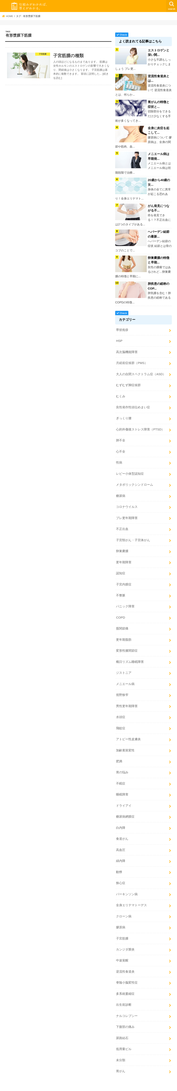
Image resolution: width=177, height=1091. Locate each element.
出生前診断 (123, 996)
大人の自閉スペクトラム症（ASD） (141, 372)
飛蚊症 (120, 722)
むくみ (120, 394)
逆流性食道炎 (125, 963)
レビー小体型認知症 (130, 470)
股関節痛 (122, 624)
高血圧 (120, 842)
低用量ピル (123, 1039)
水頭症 (120, 711)
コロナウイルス (127, 503)
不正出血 (122, 525)
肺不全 (120, 437)
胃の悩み (122, 766)
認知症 (120, 569)
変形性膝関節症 (127, 645)
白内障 (120, 821)
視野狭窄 (122, 689)
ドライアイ (123, 799)
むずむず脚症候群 (128, 383)
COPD (120, 613)
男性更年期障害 (127, 700)
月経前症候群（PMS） (131, 361)
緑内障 (120, 853)
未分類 (120, 1050)
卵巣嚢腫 (122, 547)
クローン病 (123, 908)
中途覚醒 (122, 952)
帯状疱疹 (122, 328)
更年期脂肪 (123, 634)
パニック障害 (125, 602)
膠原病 (120, 919)
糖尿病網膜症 (125, 810)
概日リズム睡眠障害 (130, 656)
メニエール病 (125, 678)
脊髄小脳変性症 (127, 974)
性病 (119, 459)
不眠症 (120, 777)
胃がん (120, 1061)
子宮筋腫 (122, 930)
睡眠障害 (122, 788)
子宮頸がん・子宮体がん (133, 536)
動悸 (119, 864)
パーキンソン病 (127, 886)
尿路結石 (122, 1029)
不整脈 (120, 591)
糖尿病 (120, 492)
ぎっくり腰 (123, 416)
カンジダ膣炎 (125, 941)
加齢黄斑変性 (125, 744)
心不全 (120, 448)
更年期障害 (123, 558)
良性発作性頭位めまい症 (133, 405)
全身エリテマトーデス (131, 897)
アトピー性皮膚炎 (128, 733)
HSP (119, 339)
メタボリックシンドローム (134, 481)
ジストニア (123, 667)
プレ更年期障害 (127, 514)
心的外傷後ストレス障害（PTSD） (140, 427)
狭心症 (120, 875)
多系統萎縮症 (125, 985)
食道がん (122, 832)
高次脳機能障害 (127, 350)
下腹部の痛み (125, 1018)
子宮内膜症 (123, 580)
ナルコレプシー (127, 1007)
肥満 (119, 755)
